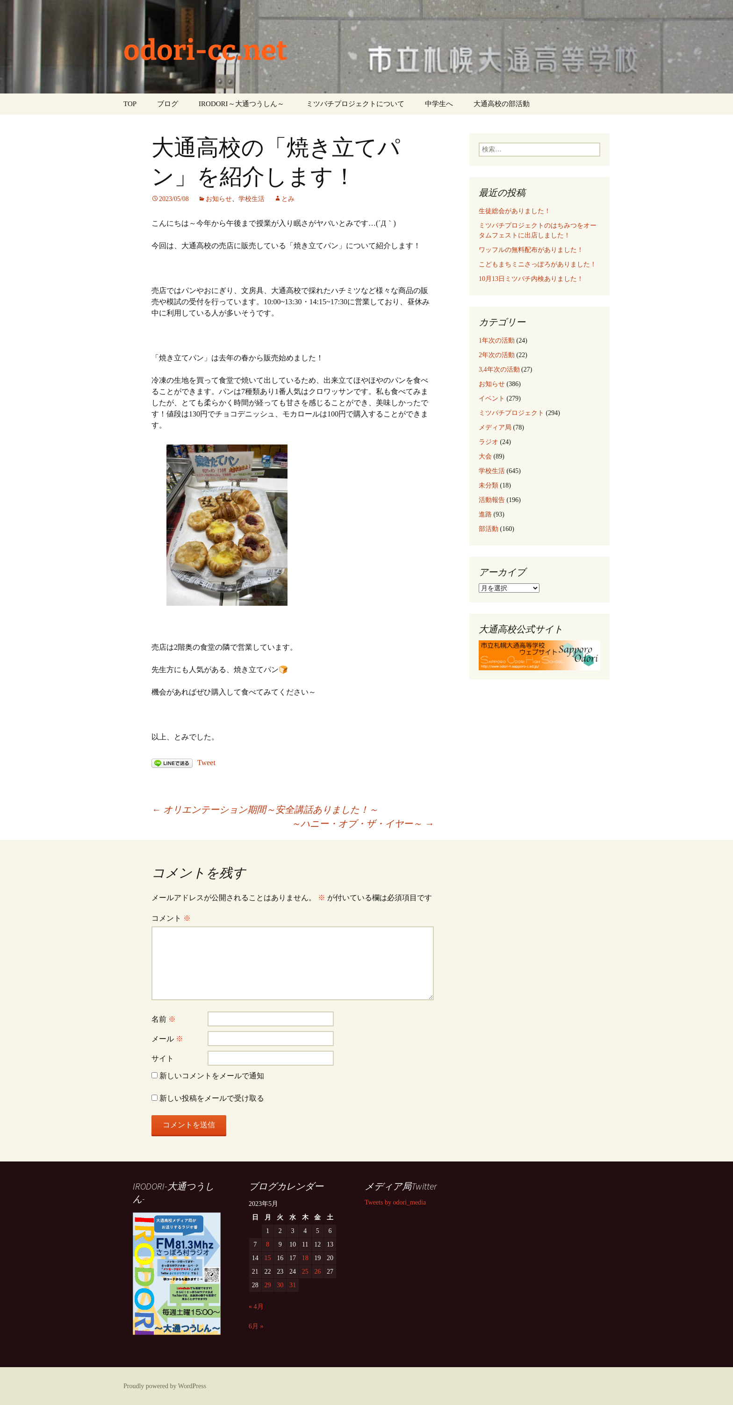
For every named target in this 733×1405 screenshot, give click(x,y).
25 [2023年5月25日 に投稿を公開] (305, 1271)
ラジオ (488, 441)
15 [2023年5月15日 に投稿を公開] (268, 1258)
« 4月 (256, 1306)
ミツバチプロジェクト (511, 412)
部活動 (488, 528)
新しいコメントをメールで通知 (211, 1076)
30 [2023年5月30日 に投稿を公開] (280, 1285)
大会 (485, 456)
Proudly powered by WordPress (164, 1386)
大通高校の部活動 (502, 104)
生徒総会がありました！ (515, 211)
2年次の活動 (497, 354)
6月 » (256, 1326)
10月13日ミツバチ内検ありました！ (531, 278)
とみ (288, 198)
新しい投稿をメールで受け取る (211, 1098)
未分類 (488, 485)
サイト (162, 1058)
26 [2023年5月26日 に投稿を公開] (317, 1271)
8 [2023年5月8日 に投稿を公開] (267, 1244)
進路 (485, 514)
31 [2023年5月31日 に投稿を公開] (292, 1285)
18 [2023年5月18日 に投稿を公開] (305, 1258)
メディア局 (495, 427)
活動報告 (492, 499)
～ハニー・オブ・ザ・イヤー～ (362, 823)
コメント (171, 918)
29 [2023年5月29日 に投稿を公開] (268, 1285)
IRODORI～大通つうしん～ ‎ (242, 104)
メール (167, 1039)
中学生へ (439, 104)
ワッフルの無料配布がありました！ (531, 249)
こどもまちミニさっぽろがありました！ (537, 264)
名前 (163, 1019)
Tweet (206, 763)
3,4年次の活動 (499, 369)
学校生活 (251, 198)
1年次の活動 (497, 340)
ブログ (167, 104)
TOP (130, 104)
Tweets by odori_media (395, 1202)
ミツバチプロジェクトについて (355, 104)
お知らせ (219, 198)
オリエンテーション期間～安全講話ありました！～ (264, 809)
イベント (492, 398)
